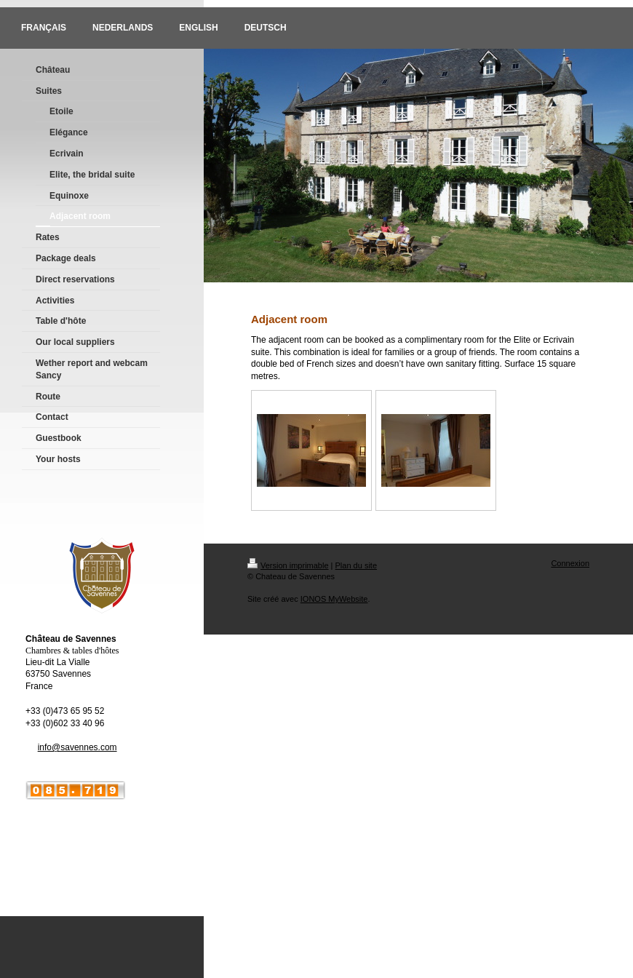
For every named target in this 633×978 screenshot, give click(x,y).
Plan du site (356, 565)
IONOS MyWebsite (334, 599)
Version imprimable (288, 565)
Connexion (570, 563)
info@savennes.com (77, 747)
